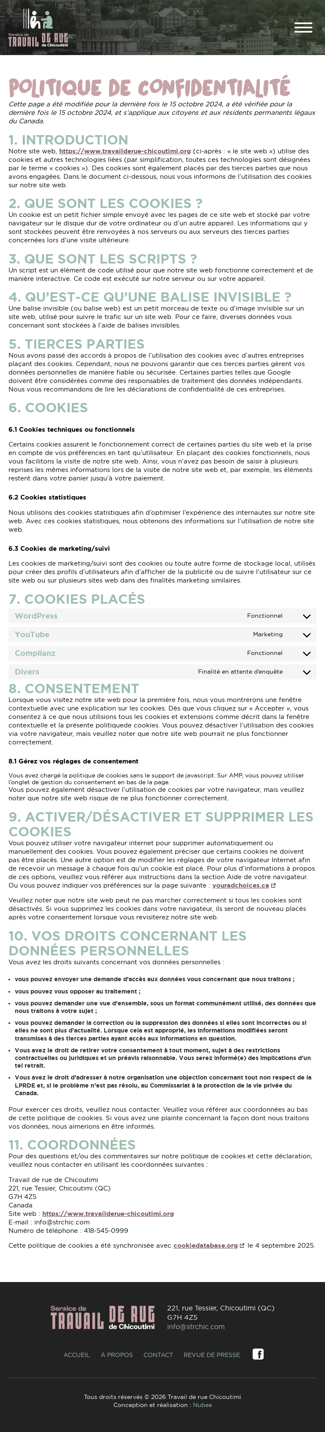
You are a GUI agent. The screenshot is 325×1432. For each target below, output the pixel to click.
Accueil (76, 1355)
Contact (158, 1355)
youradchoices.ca (240, 885)
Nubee (202, 1404)
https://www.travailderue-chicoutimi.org (125, 151)
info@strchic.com (196, 1326)
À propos (117, 1355)
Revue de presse (212, 1355)
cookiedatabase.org (206, 1245)
